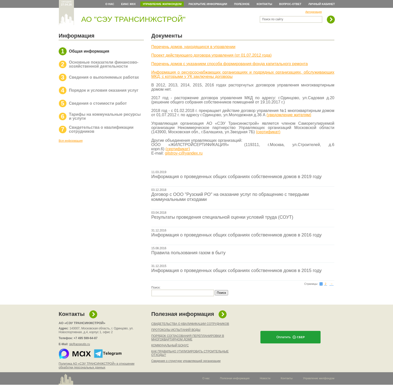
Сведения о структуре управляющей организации (186, 361)
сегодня (66, 3)
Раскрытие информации (207, 4)
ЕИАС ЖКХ (128, 4)
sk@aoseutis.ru (79, 344)
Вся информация (70, 141)
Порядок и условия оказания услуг (103, 90)
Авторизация (313, 11)
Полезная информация (182, 314)
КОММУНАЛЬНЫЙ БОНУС (170, 345)
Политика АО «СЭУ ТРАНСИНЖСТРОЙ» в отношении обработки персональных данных (96, 365)
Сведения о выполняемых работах (104, 77)
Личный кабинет (322, 4)
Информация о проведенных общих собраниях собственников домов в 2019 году (236, 176)
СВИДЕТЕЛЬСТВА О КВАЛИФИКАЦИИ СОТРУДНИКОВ (190, 324)
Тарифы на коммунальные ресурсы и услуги (105, 116)
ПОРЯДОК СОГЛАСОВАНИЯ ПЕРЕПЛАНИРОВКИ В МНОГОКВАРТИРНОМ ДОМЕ (187, 337)
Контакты (264, 4)
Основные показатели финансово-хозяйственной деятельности (103, 64)
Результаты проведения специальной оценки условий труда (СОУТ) (222, 217)
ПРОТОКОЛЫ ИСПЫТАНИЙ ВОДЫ (176, 330)
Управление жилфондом (162, 4)
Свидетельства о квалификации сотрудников (101, 129)
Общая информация (89, 51)
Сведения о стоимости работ (98, 103)
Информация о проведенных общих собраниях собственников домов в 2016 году (236, 234)
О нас (109, 4)
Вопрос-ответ (290, 4)
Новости (265, 378)
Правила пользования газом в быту (188, 252)
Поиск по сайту (272, 19)
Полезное (242, 4)
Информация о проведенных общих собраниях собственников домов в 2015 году (236, 270)
